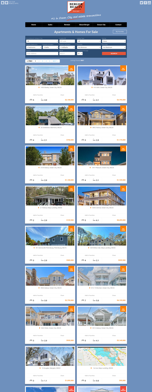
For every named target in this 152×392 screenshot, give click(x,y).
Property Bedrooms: (32, 44)
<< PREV (29, 61)
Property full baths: (48, 44)
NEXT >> (55, 61)
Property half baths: (65, 44)
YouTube (149, 2)
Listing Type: (80, 38)
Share (49, 95)
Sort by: (104, 38)
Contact (118, 25)
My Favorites (120, 31)
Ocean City (101, 25)
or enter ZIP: (62, 38)
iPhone (2, 2)
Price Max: (105, 44)
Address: (28, 50)
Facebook (145, 2)
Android (6, 2)
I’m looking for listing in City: (34, 38)
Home (33, 25)
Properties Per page (82, 50)
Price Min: (80, 44)
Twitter (141, 2)
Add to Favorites (34, 95)
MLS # (61, 50)
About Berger (84, 25)
